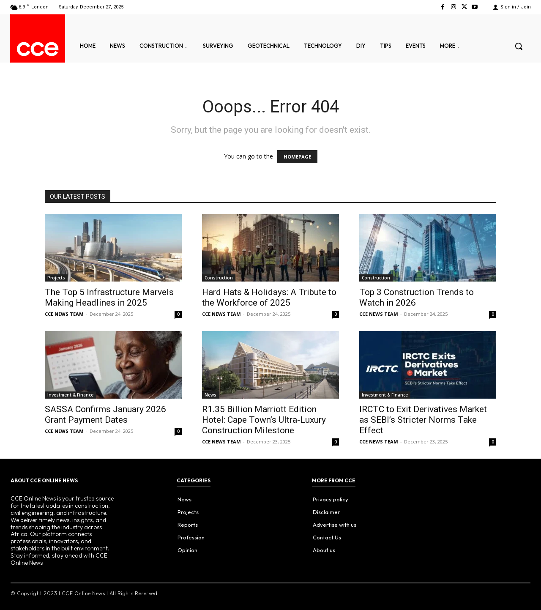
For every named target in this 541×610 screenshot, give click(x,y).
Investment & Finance (70, 395)
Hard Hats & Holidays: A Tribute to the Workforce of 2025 (269, 297)
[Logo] (37, 49)
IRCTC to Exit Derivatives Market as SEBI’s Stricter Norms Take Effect (423, 419)
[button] (518, 46)
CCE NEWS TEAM (64, 314)
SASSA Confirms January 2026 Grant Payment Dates (105, 414)
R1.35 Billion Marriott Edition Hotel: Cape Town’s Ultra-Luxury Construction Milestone (264, 419)
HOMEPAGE (297, 156)
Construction (219, 278)
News (210, 395)
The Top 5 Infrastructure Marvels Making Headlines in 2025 (109, 297)
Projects (56, 278)
